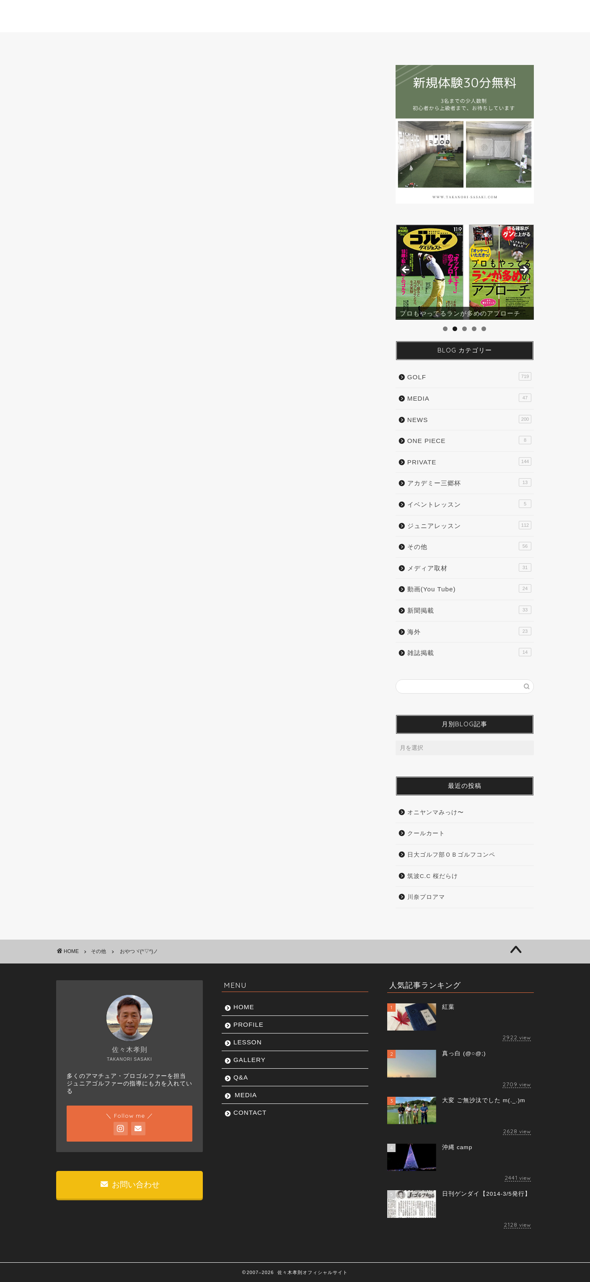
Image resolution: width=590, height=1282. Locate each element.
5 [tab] (483, 328)
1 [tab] (445, 328)
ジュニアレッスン (469, 525)
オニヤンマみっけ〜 (435, 812)
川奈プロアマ (426, 897)
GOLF (469, 376)
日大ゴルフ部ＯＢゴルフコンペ (451, 855)
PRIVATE (469, 461)
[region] (465, 272)
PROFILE (156, 43)
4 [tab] (474, 328)
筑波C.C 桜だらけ (432, 876)
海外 (469, 631)
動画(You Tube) (469, 588)
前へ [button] (406, 270)
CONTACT (497, 43)
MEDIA (428, 43)
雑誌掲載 (469, 652)
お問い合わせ (130, 1184)
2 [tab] (455, 328)
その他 (80, 81)
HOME (89, 43)
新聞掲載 (469, 610)
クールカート (426, 833)
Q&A (363, 43)
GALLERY (297, 43)
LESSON (226, 43)
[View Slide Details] (465, 272)
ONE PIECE (469, 440)
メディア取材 (469, 567)
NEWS (469, 419)
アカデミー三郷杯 (469, 482)
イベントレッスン (469, 504)
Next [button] (523, 270)
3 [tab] (464, 328)
